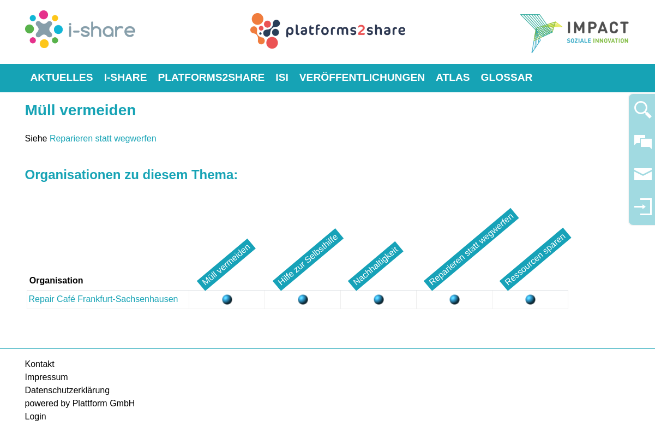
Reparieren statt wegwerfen (103, 138)
